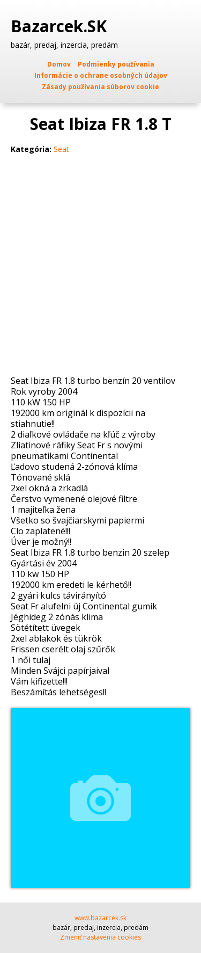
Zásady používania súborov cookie (100, 86)
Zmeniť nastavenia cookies (100, 937)
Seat (61, 149)
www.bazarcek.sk (100, 917)
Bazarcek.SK (61, 26)
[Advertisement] (100, 269)
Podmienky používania (116, 64)
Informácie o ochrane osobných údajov (100, 75)
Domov (59, 64)
